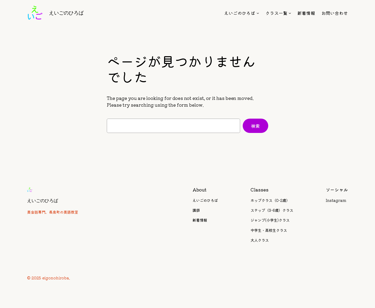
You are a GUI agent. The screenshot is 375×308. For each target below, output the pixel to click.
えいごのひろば (66, 13)
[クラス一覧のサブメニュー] (290, 13)
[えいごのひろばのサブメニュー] (258, 13)
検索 (255, 126)
